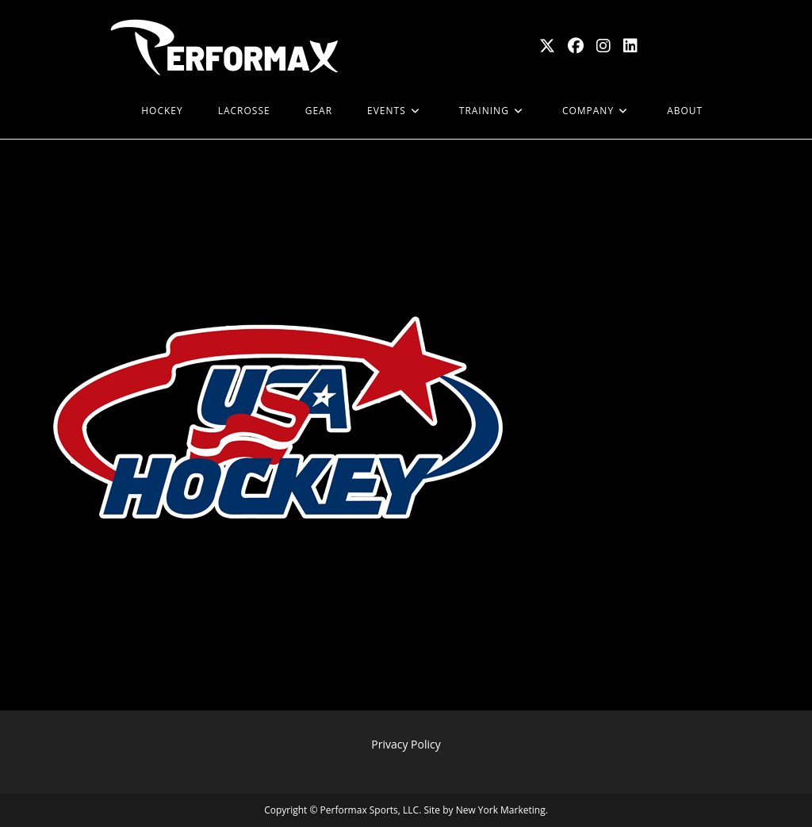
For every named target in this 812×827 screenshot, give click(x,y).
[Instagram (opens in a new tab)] (603, 46)
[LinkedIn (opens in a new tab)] (630, 46)
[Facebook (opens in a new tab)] (575, 46)
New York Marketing (501, 810)
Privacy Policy (405, 744)
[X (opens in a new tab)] (547, 46)
